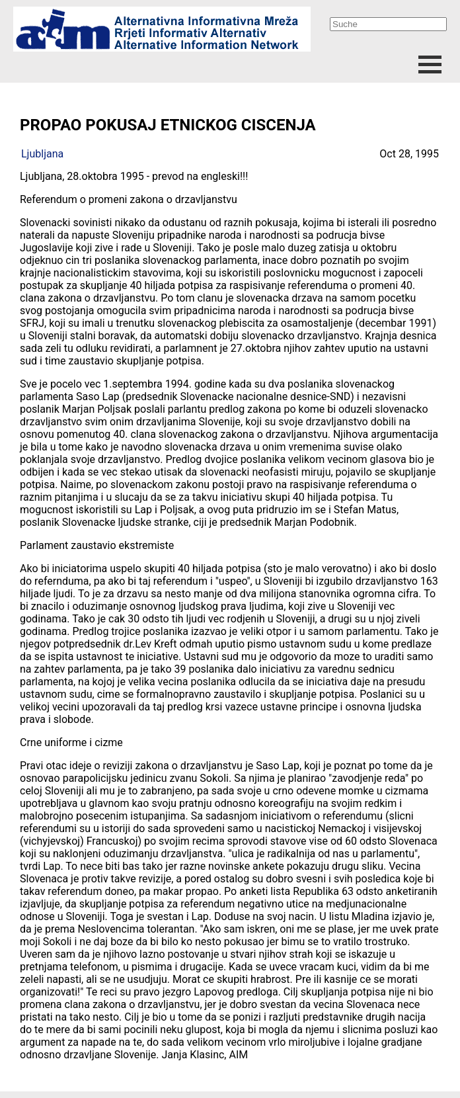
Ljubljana (42, 154)
